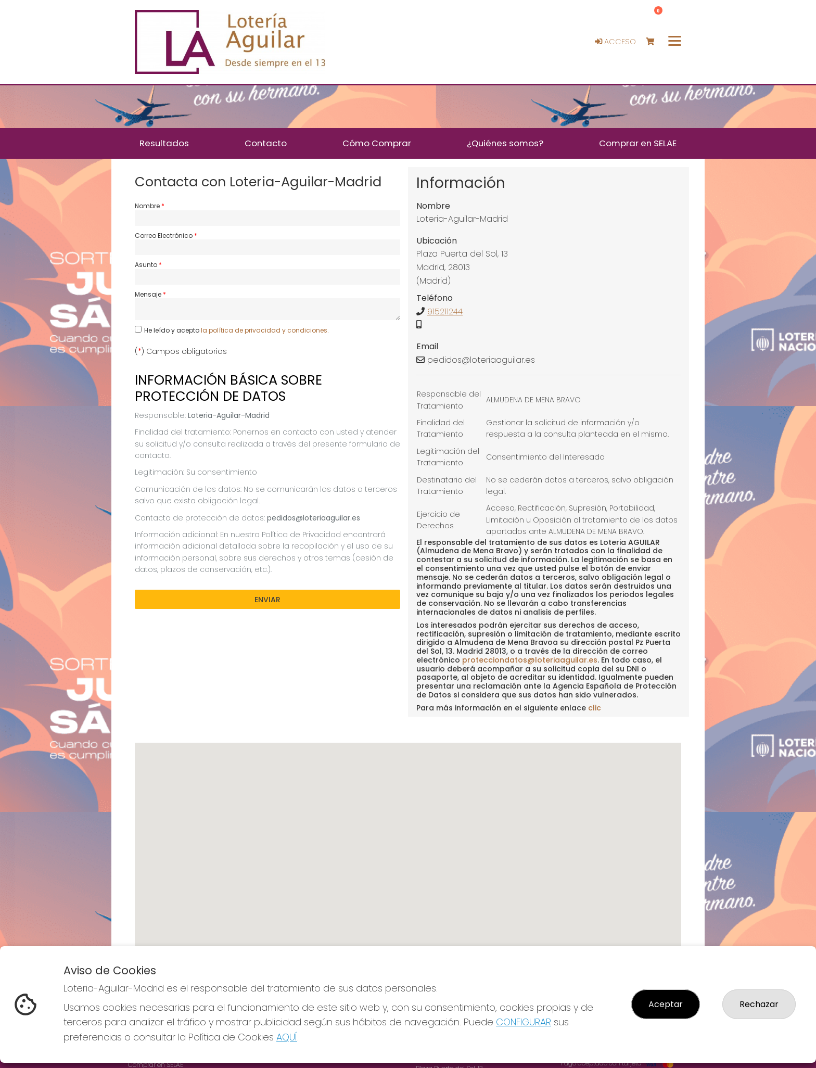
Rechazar (759, 1004)
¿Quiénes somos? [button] (505, 143)
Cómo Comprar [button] (376, 143)
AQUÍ (286, 1037)
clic (594, 708)
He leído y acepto (236, 330)
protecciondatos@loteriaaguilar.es (529, 660)
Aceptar (665, 1004)
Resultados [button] (164, 143)
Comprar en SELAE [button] (638, 143)
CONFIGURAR (523, 1021)
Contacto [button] (266, 143)
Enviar (267, 599)
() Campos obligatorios (181, 351)
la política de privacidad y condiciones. (265, 330)
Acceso (615, 41)
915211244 (445, 311)
